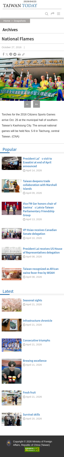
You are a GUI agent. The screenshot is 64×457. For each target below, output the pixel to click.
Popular (32, 150)
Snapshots (20, 20)
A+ (36, 104)
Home (6, 20)
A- (27, 104)
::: (4, 1)
